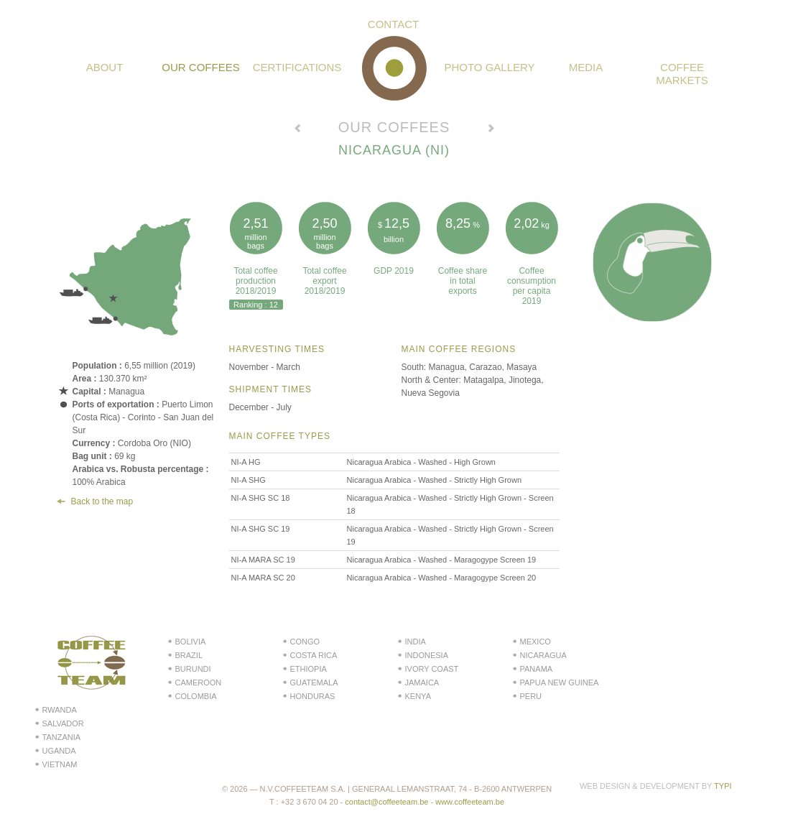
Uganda (59, 750)
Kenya (418, 696)
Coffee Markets (682, 73)
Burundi (193, 669)
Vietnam (60, 764)
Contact (393, 24)
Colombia (196, 696)
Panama (536, 669)
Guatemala (314, 682)
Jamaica (422, 682)
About (105, 67)
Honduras (312, 696)
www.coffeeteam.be (469, 801)
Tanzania (61, 737)
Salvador (63, 723)
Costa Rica (314, 655)
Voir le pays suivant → (491, 130)
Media (586, 67)
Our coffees (200, 67)
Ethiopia (308, 669)
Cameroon (198, 682)
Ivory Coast (432, 669)
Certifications (297, 67)
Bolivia (190, 641)
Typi (722, 786)
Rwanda (59, 709)
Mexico (535, 641)
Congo (305, 641)
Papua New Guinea (559, 682)
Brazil (189, 655)
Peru (531, 696)
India (415, 641)
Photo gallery (489, 67)
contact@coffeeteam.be (386, 801)
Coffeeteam (394, 68)
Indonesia (427, 655)
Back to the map (102, 501)
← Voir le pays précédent (297, 130)
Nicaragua (543, 655)
